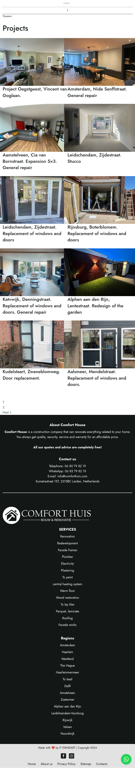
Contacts (102, 764)
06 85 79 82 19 (75, 466)
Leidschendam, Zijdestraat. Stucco (94, 158)
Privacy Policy (66, 764)
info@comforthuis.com (72, 476)
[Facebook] (63, 756)
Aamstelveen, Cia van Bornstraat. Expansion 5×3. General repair (30, 161)
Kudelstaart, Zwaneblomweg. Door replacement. (31, 374)
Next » (7, 412)
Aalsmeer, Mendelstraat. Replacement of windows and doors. (97, 378)
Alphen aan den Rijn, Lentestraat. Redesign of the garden (95, 305)
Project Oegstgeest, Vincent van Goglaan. (35, 92)
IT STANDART (67, 748)
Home (31, 764)
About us (46, 764)
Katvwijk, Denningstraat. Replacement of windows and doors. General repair (32, 305)
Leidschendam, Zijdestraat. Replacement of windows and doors (32, 233)
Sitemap (86, 764)
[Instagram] (71, 756)
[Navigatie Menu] (68, 10)
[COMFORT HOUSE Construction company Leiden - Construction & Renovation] (67, 3)
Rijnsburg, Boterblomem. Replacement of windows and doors (97, 233)
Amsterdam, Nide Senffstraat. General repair (97, 92)
